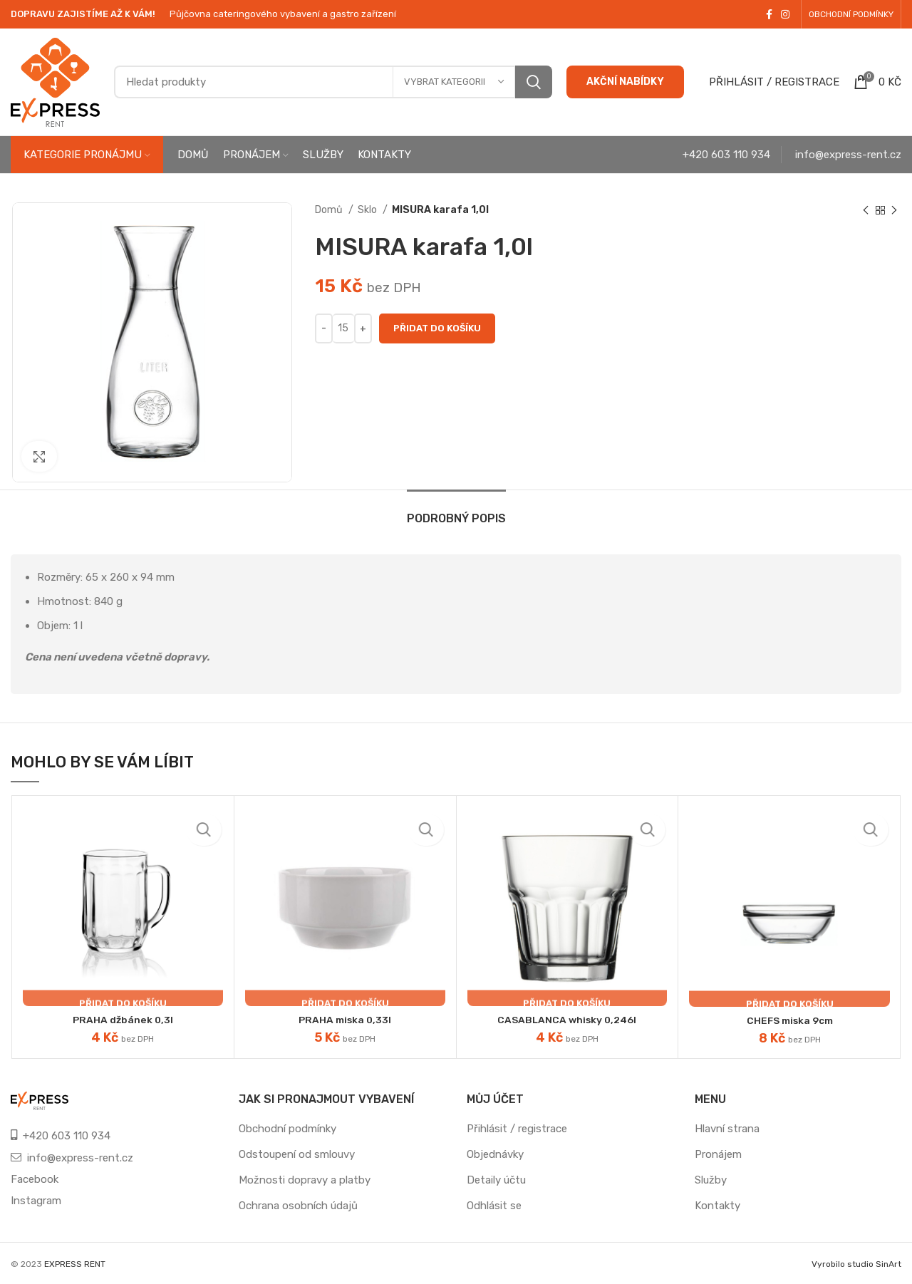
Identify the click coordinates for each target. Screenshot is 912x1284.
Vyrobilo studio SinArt (856, 1264)
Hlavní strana (727, 1128)
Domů (330, 210)
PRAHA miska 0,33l (345, 1019)
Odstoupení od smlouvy (297, 1154)
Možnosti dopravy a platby (304, 1180)
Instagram (36, 1200)
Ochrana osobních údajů (298, 1205)
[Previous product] (866, 210)
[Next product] (894, 210)
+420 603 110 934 (726, 154)
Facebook (34, 1179)
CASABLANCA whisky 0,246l (567, 1019)
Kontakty (717, 1205)
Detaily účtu (496, 1180)
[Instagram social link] (785, 14)
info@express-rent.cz (848, 154)
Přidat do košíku (437, 328)
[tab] (456, 511)
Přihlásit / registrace (517, 1128)
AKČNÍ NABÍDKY (625, 82)
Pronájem (718, 1154)
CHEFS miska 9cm (789, 1020)
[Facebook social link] (769, 14)
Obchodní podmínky (287, 1128)
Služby (711, 1180)
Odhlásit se (494, 1205)
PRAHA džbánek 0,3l (123, 1019)
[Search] (333, 82)
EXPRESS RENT (74, 1264)
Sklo (368, 210)
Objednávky (495, 1154)
